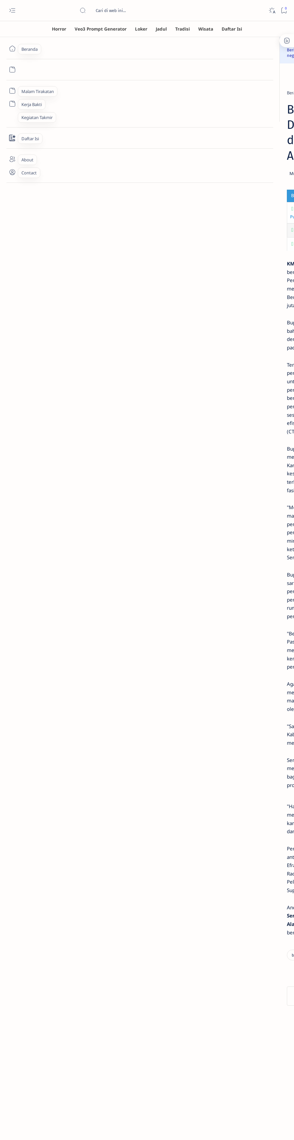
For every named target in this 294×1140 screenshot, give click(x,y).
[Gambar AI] (222, 423)
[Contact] (12, 137)
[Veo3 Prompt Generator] (101, 29)
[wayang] (222, 472)
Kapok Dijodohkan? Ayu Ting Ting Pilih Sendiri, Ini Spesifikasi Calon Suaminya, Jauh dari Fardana (247, 241)
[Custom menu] (12, 90)
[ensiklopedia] (222, 440)
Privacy (251, 508)
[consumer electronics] (239, 264)
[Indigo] (266, 423)
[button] (136, 940)
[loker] (266, 456)
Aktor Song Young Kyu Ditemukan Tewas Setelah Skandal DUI (103, 223)
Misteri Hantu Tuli (234, 162)
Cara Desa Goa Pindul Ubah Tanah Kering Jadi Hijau (93, 209)
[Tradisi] (182, 29)
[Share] (178, 152)
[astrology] (228, 307)
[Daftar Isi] (232, 29)
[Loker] (141, 29)
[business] (63, 87)
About (270, 508)
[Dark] (271, 10)
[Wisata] (205, 29)
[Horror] (59, 29)
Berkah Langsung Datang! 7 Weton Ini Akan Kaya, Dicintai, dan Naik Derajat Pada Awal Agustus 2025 (249, 326)
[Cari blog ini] (128, 10)
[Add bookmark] (160, 152)
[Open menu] (12, 10)
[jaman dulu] (222, 456)
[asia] (222, 221)
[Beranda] (12, 48)
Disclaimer (228, 508)
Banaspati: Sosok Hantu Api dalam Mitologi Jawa (246, 205)
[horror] (225, 153)
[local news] (119, 87)
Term (207, 508)
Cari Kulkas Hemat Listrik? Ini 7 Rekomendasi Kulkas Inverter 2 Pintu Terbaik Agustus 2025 (248, 283)
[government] (90, 87)
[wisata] (266, 472)
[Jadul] (161, 29)
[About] (12, 159)
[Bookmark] (283, 10)
